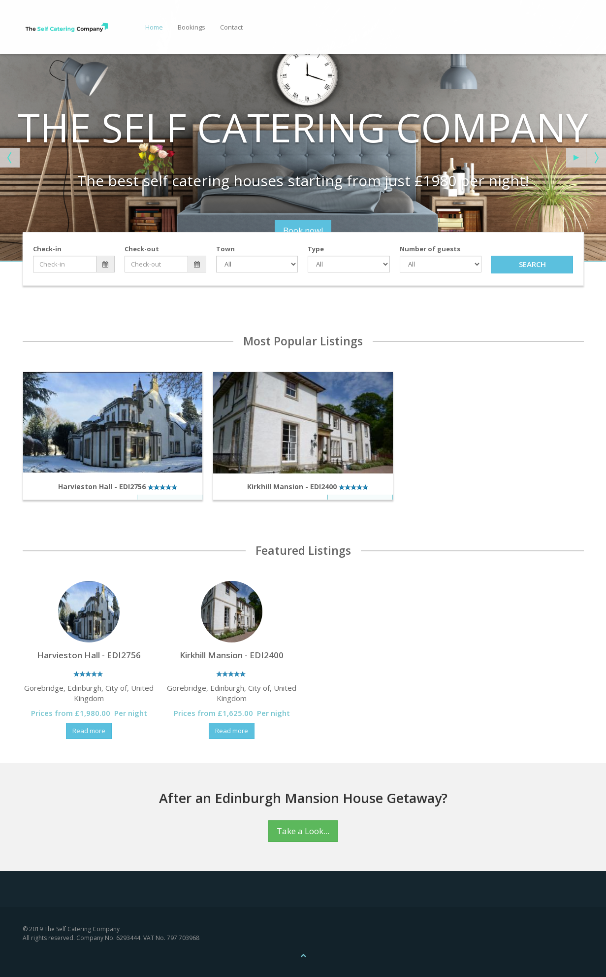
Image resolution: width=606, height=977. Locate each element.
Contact (231, 27)
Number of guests (430, 248)
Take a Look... (303, 831)
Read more (88, 730)
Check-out (142, 248)
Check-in (47, 248)
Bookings (191, 27)
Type (316, 248)
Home (154, 27)
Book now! (263, 230)
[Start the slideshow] (576, 158)
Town (225, 248)
